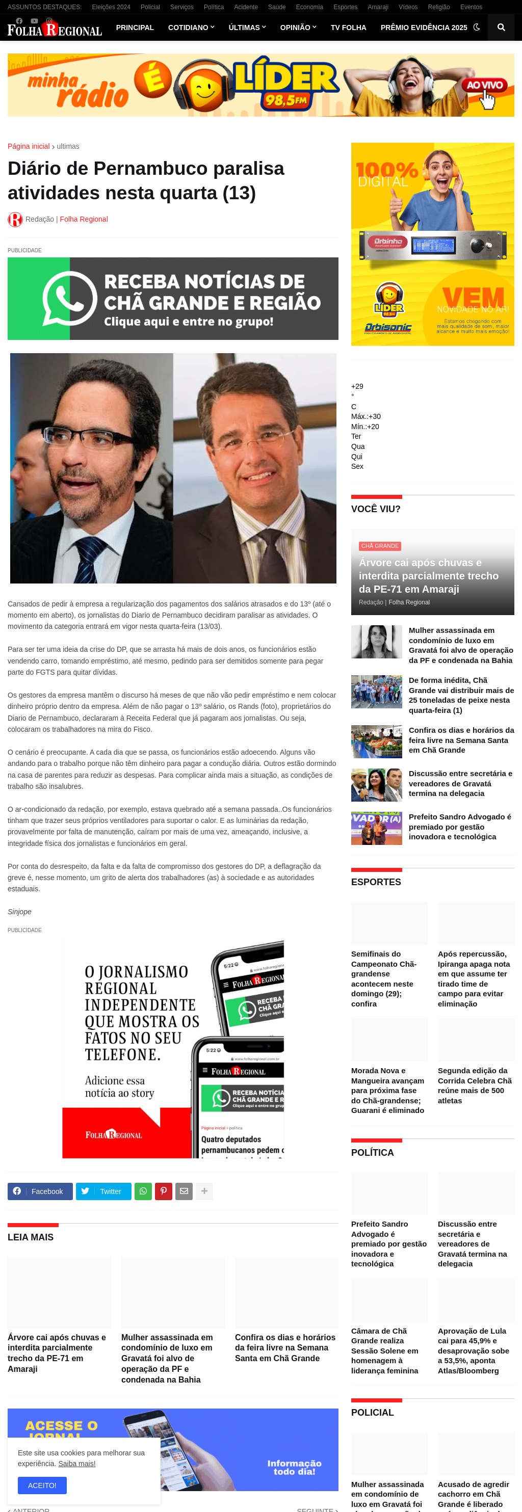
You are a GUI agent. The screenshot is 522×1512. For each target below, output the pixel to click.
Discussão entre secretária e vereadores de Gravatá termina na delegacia (460, 783)
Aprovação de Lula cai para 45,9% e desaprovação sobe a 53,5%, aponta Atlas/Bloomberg (473, 1351)
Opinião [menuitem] (295, 27)
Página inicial (29, 146)
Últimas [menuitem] (244, 27)
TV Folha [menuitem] (349, 27)
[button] (476, 27)
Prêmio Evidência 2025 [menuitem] (424, 27)
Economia (309, 7)
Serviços (182, 7)
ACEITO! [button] (42, 1485)
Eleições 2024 (111, 7)
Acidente (246, 7)
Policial (150, 7)
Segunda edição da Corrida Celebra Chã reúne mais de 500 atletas (475, 1085)
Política (214, 7)
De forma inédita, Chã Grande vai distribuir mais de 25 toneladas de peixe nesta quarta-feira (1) (461, 695)
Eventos (471, 7)
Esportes (345, 7)
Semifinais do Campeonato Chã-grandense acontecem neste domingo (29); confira (383, 978)
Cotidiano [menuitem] (188, 27)
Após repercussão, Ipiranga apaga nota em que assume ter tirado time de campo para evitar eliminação (474, 978)
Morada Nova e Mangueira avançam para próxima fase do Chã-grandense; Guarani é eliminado (387, 1090)
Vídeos (408, 7)
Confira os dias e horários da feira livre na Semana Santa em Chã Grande (285, 1348)
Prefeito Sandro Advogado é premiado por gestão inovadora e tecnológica (460, 826)
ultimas (68, 146)
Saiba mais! (76, 1464)
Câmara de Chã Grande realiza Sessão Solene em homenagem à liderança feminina (385, 1351)
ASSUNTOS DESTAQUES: (45, 7)
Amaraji (378, 7)
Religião (439, 7)
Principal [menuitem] (135, 27)
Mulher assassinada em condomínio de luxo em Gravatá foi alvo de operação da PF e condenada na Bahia (167, 1358)
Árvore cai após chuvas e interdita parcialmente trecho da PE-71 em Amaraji (57, 1353)
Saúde (277, 7)
